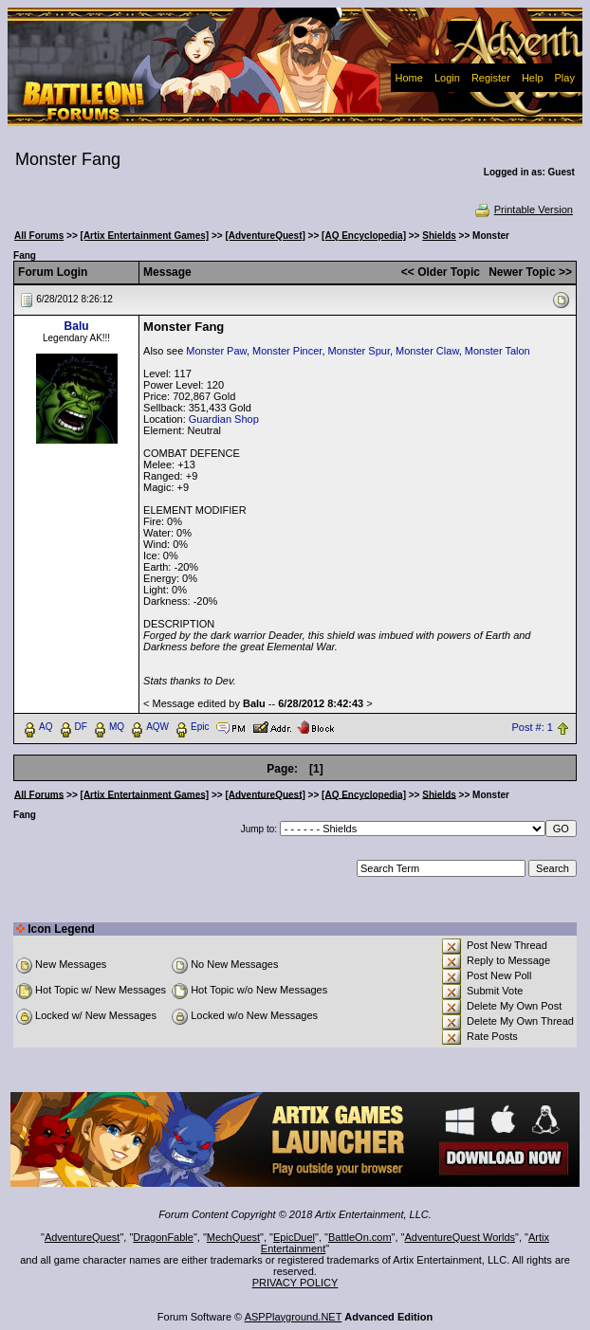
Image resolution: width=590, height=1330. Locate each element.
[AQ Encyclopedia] (364, 235)
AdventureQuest (82, 1237)
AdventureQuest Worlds (460, 1237)
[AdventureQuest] (264, 235)
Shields (439, 235)
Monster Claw (427, 350)
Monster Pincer (287, 350)
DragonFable (163, 1237)
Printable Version (523, 209)
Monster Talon (497, 350)
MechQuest (233, 1237)
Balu (77, 326)
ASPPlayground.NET (293, 1316)
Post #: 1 (531, 727)
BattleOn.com (360, 1237)
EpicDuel (294, 1237)
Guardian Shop (224, 419)
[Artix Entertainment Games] (145, 235)
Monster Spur (359, 350)
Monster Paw (216, 350)
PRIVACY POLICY (295, 1282)
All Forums (39, 235)
